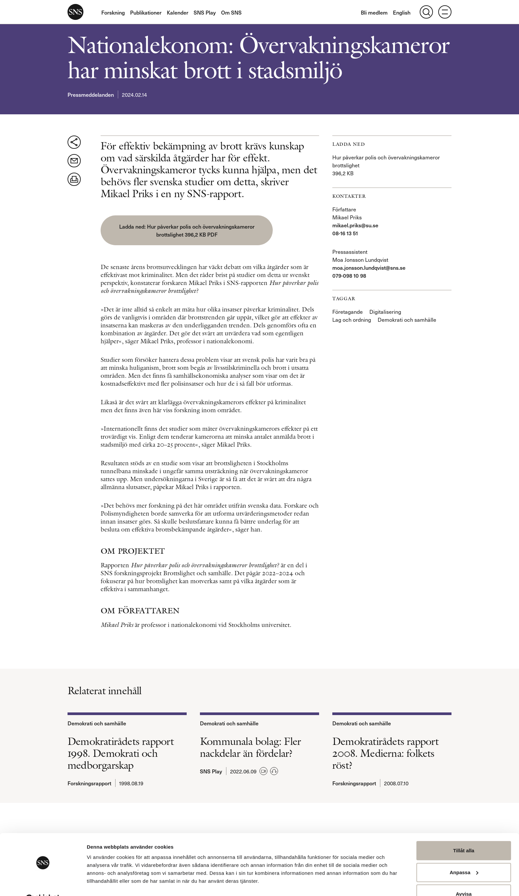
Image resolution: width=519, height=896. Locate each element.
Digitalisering (385, 311)
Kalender (177, 12)
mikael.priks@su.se (355, 225)
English (401, 12)
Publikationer (146, 12)
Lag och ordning (351, 319)
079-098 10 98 (349, 275)
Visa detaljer (101, 883)
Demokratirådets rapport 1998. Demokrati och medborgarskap (121, 759)
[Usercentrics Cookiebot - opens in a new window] (43, 883)
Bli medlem (374, 12)
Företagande (347, 311)
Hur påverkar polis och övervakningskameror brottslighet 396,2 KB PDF (155, 234)
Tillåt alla (463, 834)
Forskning (113, 12)
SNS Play (205, 12)
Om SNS (231, 12)
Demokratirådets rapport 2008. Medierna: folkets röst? (385, 759)
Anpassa (463, 856)
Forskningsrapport (89, 789)
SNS (75, 12)
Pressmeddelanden (91, 94)
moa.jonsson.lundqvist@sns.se (368, 267)
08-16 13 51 (345, 233)
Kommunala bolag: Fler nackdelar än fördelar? (250, 753)
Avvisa (464, 877)
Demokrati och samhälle (407, 319)
